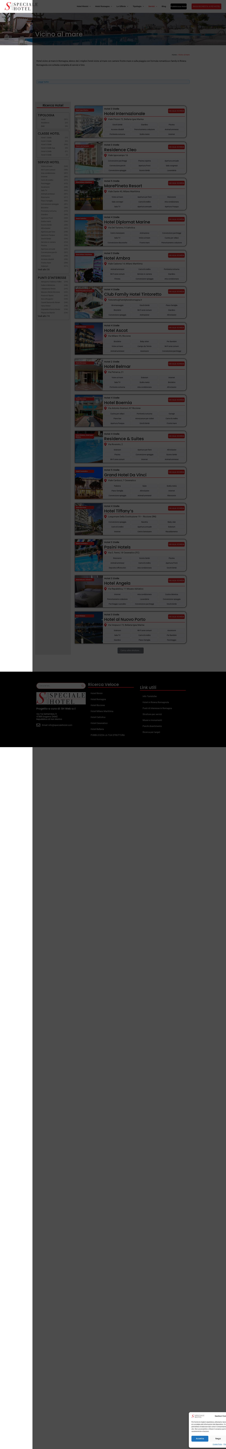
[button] (221, 1416)
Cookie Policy (185, 1444)
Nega (185, 1438)
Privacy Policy (196, 1444)
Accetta (167, 1438)
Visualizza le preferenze (209, 1438)
